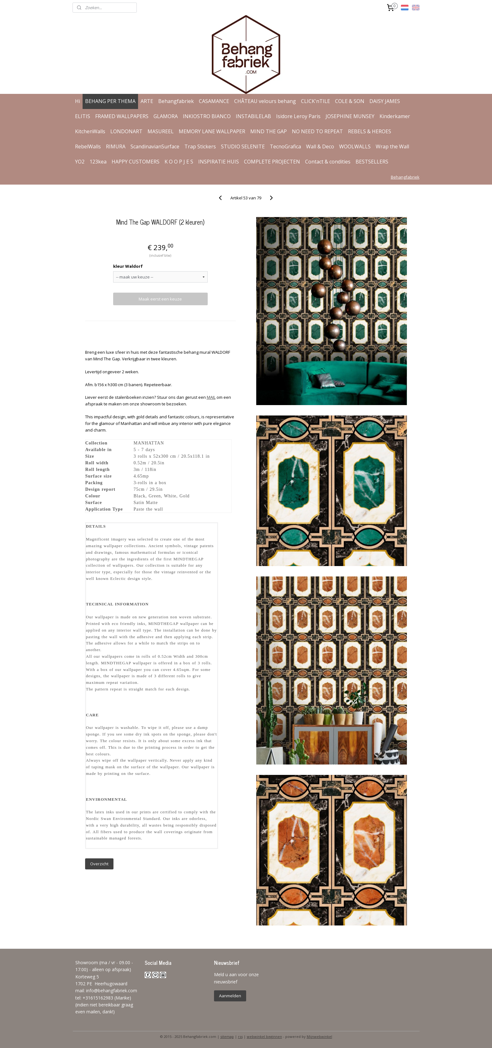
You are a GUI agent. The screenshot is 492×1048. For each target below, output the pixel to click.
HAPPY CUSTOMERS (135, 161)
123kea (98, 161)
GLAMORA (165, 116)
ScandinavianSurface (154, 146)
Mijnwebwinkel (319, 1036)
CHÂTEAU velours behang (265, 101)
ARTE (147, 101)
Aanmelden (230, 996)
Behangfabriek (176, 101)
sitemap (227, 1036)
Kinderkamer (394, 116)
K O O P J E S (179, 161)
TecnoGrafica (285, 146)
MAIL (211, 397)
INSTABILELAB (253, 116)
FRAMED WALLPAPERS (121, 116)
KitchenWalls (90, 131)
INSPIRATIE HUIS (218, 161)
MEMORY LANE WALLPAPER (212, 131)
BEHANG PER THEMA (110, 101)
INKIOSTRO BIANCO (207, 116)
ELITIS (82, 116)
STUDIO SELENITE (243, 146)
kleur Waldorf (128, 266)
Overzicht (99, 864)
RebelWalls (88, 146)
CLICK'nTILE (315, 101)
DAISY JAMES (384, 101)
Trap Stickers (200, 146)
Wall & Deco (320, 146)
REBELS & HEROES (369, 131)
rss (240, 1036)
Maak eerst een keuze (160, 299)
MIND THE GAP (268, 131)
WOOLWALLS (355, 146)
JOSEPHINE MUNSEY (350, 116)
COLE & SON (349, 101)
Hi (77, 101)
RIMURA (115, 146)
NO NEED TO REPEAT (317, 131)
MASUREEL (161, 131)
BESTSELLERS (372, 161)
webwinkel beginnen (264, 1036)
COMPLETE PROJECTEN (272, 161)
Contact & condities (327, 161)
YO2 (79, 161)
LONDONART (126, 131)
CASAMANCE (214, 101)
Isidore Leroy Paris (298, 116)
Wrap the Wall (392, 146)
